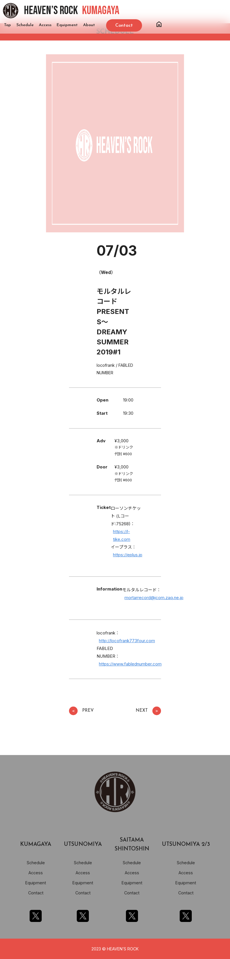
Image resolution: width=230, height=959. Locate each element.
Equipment (67, 25)
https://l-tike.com (121, 535)
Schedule (25, 25)
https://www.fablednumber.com (130, 664)
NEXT (148, 711)
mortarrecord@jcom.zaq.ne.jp (153, 597)
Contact (35, 892)
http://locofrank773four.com (127, 640)
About (89, 25)
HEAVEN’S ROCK (71, 10)
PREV (81, 711)
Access (45, 25)
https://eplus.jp (127, 554)
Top (7, 25)
